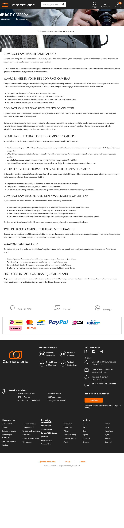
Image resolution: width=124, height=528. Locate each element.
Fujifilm (10, 79)
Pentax (107, 478)
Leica (10, 75)
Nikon (25, 231)
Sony (10, 62)
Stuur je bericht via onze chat (100, 438)
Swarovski (108, 496)
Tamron (108, 492)
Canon (10, 71)
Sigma (10, 58)
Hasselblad (109, 485)
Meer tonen (8, 83)
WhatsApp (81, 13)
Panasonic (11, 67)
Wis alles (27, 41)
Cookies (82, 516)
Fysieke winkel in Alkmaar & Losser (103, 13)
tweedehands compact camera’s (79, 288)
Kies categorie (10, 13)
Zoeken (62, 4)
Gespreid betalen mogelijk (62, 13)
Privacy (67, 516)
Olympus (86, 496)
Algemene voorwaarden (47, 516)
